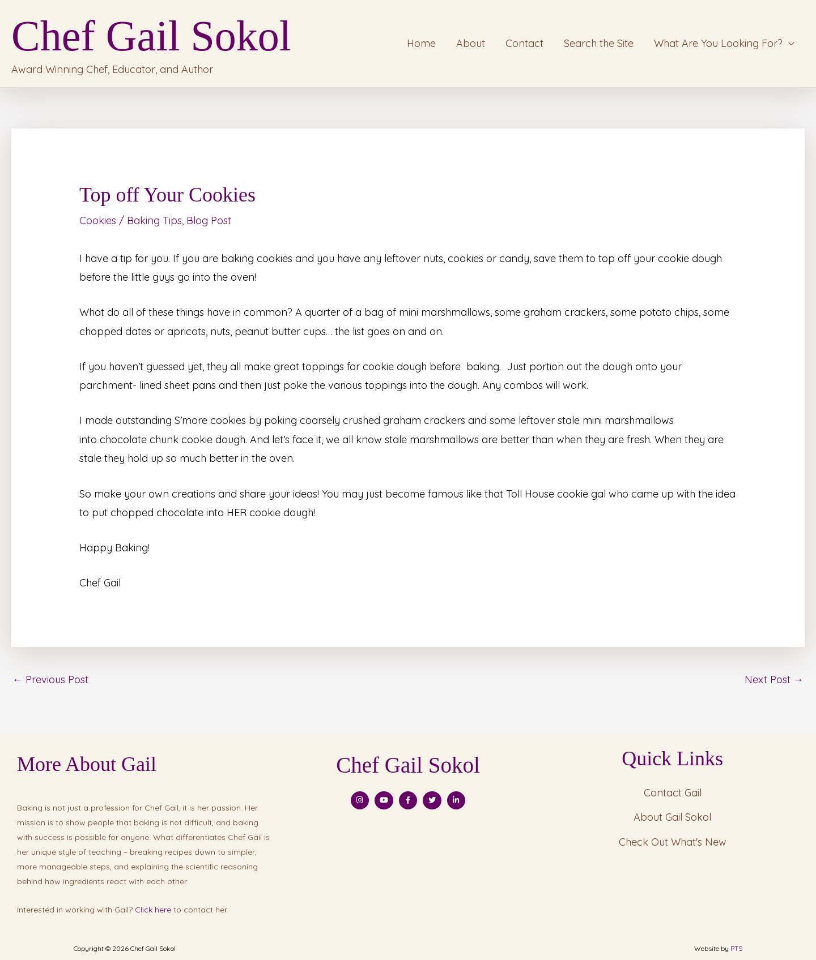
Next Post (774, 678)
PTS (736, 948)
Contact (524, 43)
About (470, 43)
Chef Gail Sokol (151, 35)
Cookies (97, 219)
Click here (153, 909)
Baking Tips (154, 219)
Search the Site (599, 43)
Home (421, 43)
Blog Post (208, 219)
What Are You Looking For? (718, 43)
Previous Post (50, 678)
